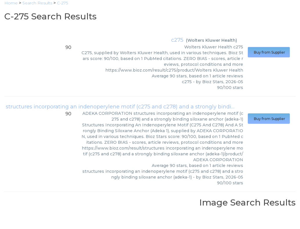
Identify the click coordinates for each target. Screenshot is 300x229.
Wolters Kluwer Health (211, 40)
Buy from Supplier (269, 52)
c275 (177, 40)
